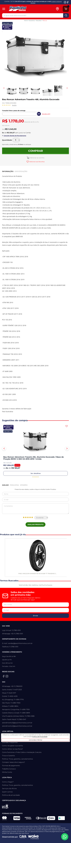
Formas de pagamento (11, 766)
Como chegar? (8, 782)
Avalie (14, 105)
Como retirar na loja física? (12, 749)
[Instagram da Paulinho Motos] (65, 2)
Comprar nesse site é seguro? (13, 762)
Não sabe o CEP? (46, 113)
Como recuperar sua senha (12, 746)
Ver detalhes (36, 473)
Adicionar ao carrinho (37, 158)
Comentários (35, 508)
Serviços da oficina (9, 788)
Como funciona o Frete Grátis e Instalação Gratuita (21, 752)
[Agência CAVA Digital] (23, 837)
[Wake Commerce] (33, 837)
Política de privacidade (11, 795)
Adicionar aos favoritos (37, 161)
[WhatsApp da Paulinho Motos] (64, 836)
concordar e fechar (35, 740)
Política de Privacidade (39, 736)
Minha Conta (7, 772)
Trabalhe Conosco (9, 769)
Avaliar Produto (35, 524)
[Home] (27, 9)
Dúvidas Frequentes (10, 742)
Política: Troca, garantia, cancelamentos (17, 759)
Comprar (35, 150)
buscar (66, 15)
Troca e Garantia (8, 756)
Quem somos (7, 792)
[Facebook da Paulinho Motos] (67, 2)
